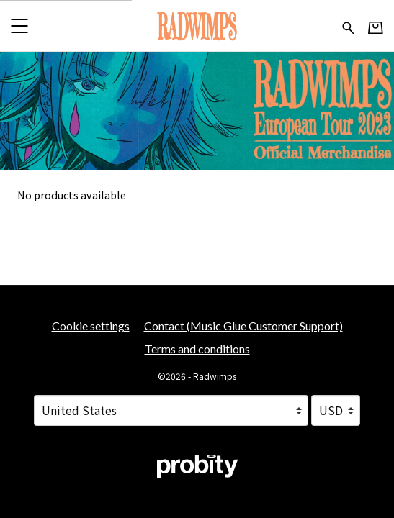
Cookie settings (91, 325)
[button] (19, 25)
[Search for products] (348, 26)
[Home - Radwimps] (197, 25)
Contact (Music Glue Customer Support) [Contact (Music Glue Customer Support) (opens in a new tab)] (243, 325)
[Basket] (375, 26)
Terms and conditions (197, 348)
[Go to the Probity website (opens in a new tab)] (197, 466)
